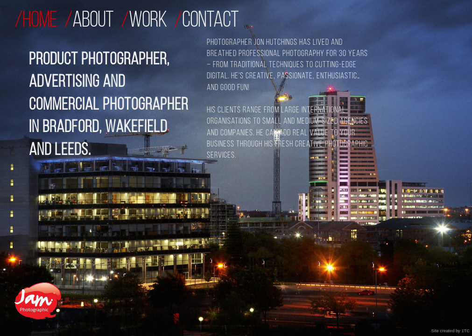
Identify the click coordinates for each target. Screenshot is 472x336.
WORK (148, 21)
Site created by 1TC (450, 331)
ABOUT (92, 21)
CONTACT (210, 21)
